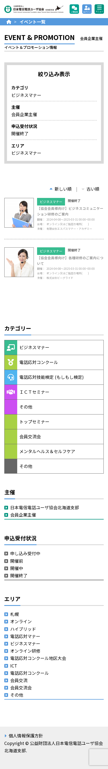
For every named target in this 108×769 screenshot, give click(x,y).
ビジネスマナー (51, 201)
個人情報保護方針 (26, 735)
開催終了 (18, 575)
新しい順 (61, 188)
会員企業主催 (23, 514)
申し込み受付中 (25, 553)
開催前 (16, 561)
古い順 (90, 188)
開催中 (16, 568)
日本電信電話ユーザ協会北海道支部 (44, 507)
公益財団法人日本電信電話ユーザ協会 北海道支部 (33, 9)
